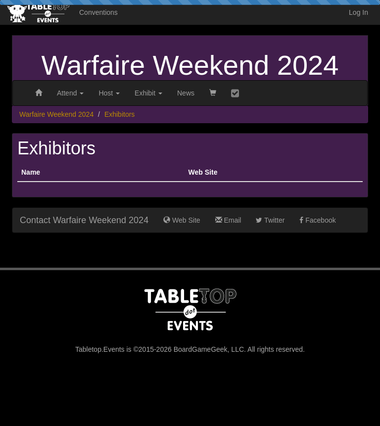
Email (228, 220)
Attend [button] (70, 93)
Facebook (317, 220)
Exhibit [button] (148, 93)
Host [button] (109, 93)
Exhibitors (119, 114)
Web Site (181, 220)
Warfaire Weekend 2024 (190, 65)
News (185, 93)
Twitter (270, 220)
